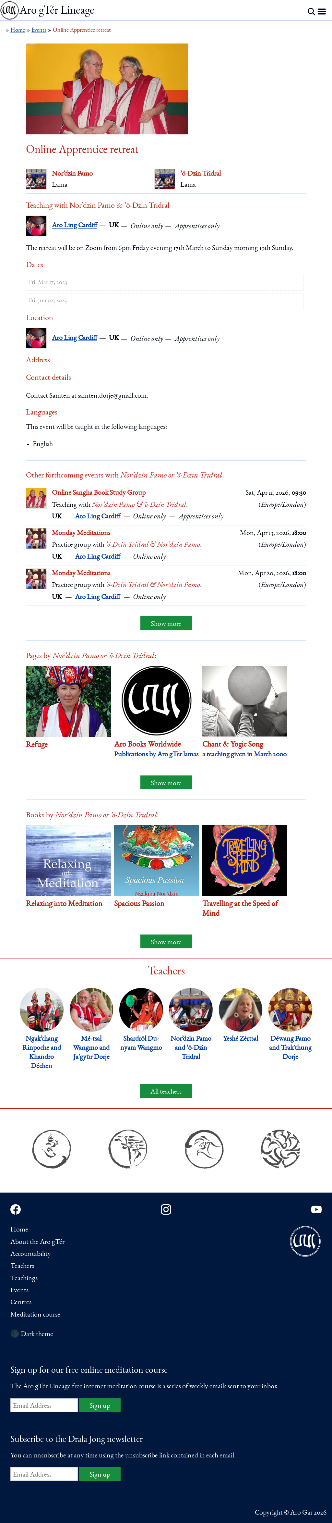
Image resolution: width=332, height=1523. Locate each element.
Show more (166, 624)
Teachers (22, 1266)
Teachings (24, 1278)
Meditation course (35, 1315)
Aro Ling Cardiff (74, 225)
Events (19, 1290)
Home (19, 1229)
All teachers (166, 1092)
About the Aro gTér (37, 1242)
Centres (20, 1302)
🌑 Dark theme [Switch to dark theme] (31, 1334)
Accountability (30, 1254)
